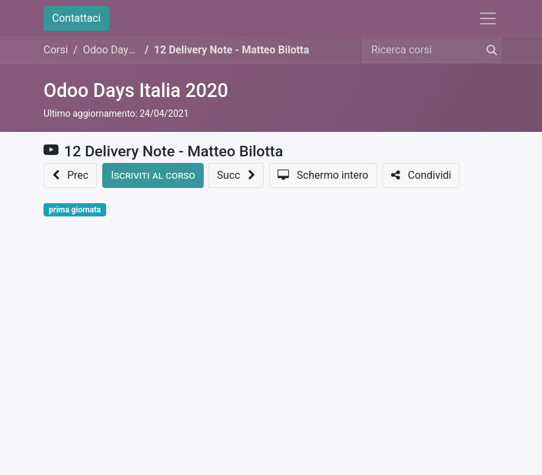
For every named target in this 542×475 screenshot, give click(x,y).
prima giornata (75, 209)
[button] (70, 175)
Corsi (56, 50)
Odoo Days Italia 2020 (136, 90)
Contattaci (76, 18)
